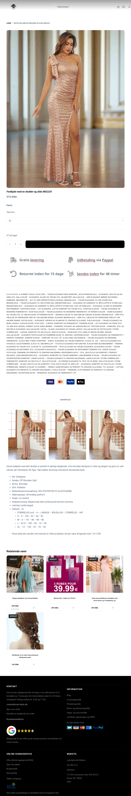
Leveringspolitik (74, 701)
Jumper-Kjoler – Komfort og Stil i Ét (43, 338)
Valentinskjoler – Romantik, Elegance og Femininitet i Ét (47, 373)
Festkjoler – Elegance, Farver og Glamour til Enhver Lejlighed (53, 320)
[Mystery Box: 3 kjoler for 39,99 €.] (64, 574)
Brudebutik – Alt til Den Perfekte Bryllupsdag (39, 300)
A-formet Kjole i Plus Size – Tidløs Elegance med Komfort (48, 294)
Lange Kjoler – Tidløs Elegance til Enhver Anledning (58, 358)
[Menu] (123, 7)
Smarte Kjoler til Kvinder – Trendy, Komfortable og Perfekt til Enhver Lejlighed (60, 367)
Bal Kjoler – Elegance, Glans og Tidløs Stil (38, 297)
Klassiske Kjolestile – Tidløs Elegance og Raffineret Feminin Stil (68, 349)
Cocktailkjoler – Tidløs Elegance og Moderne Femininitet (57, 312)
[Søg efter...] (53, 7)
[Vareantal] (15, 244)
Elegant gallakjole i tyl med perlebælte (25, 598)
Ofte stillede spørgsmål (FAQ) (20, 761)
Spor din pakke (13, 765)
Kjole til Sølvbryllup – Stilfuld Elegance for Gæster (58, 344)
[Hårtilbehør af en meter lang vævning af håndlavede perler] (25, 631)
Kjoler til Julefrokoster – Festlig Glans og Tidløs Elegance (62, 347)
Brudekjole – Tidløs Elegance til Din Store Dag (88, 300)
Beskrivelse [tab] (65, 400)
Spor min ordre (13, 710)
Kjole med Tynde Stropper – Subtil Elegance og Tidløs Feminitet (51, 341)
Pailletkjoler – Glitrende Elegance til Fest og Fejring (70, 361)
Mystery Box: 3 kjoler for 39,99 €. (65, 598)
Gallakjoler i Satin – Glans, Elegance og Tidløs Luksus (54, 329)
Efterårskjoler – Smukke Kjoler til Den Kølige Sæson (64, 315)
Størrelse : (11, 212)
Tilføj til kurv (74, 244)
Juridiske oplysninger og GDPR (81, 718)
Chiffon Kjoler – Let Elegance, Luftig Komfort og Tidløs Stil (51, 309)
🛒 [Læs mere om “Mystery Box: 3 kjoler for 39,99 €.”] (73, 608)
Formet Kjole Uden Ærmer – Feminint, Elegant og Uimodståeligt (58, 326)
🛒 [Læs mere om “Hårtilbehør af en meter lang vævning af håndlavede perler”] (33, 665)
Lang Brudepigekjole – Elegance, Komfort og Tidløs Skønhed (47, 355)
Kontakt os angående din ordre (20, 715)
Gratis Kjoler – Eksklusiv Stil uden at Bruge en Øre (78, 332)
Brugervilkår (12, 770)
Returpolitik (12, 774)
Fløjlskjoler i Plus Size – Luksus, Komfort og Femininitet (49, 323)
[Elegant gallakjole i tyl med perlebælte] (25, 574)
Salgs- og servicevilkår (77, 714)
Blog (69, 696)
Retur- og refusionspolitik (78, 709)
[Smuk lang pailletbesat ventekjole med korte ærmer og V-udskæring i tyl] (104, 574)
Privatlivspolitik (74, 705)
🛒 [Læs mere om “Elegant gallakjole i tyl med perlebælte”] (33, 608)
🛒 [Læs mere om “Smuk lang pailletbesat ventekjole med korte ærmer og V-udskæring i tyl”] (113, 608)
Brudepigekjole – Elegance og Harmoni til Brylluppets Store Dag (88, 303)
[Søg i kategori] (91, 7)
